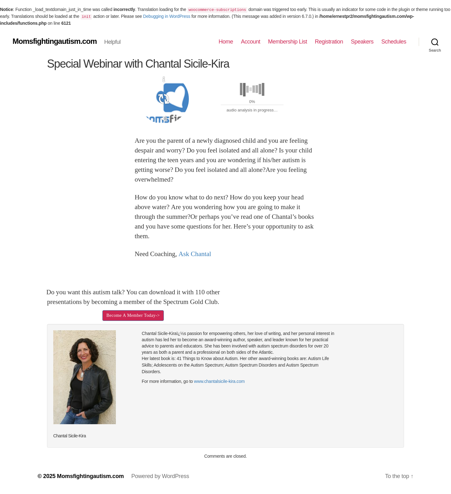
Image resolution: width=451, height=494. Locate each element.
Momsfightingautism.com (55, 41)
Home (226, 42)
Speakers (362, 42)
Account (250, 42)
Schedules (393, 42)
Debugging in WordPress (166, 16)
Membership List (287, 42)
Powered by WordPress (160, 476)
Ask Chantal (195, 254)
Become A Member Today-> (133, 315)
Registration (329, 42)
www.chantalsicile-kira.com (219, 381)
